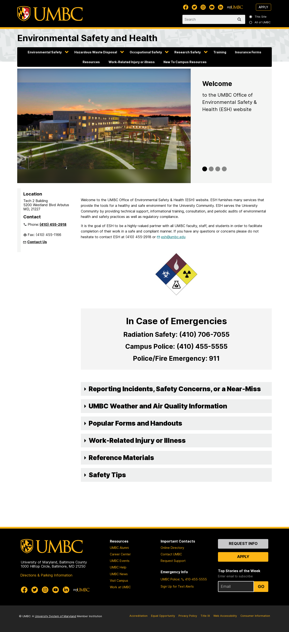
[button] (176, 389)
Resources (91, 62)
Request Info (243, 543)
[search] (240, 19)
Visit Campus (119, 580)
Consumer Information (255, 615)
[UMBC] (50, 13)
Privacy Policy (187, 615)
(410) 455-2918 (53, 224)
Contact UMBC (171, 554)
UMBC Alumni (119, 547)
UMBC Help (118, 567)
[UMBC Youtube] (212, 7)
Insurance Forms (248, 52)
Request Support (173, 561)
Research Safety (187, 52)
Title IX (205, 615)
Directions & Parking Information (46, 575)
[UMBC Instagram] (203, 7)
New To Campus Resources (185, 62)
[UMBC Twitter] (194, 7)
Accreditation (138, 615)
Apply (263, 7)
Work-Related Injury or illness (132, 62)
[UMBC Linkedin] (220, 7)
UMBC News (119, 574)
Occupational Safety (146, 52)
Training (219, 52)
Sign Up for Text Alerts (177, 586)
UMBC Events (119, 561)
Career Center (120, 554)
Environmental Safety (45, 52)
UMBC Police (170, 579)
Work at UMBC (120, 587)
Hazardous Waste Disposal (95, 52)
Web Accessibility (225, 615)
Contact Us (37, 242)
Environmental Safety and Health (87, 38)
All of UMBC (260, 22)
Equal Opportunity (163, 615)
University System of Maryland (55, 616)
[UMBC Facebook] (185, 7)
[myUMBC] (235, 7)
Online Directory (172, 547)
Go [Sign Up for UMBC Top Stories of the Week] (261, 586)
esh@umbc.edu (173, 237)
